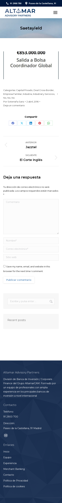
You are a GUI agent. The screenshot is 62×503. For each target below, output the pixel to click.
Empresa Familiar (12, 94)
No (4, 97)
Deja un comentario (14, 105)
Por (13, 101)
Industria (27, 94)
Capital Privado (24, 90)
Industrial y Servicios (43, 94)
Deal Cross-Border (44, 90)
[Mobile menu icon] (55, 12)
